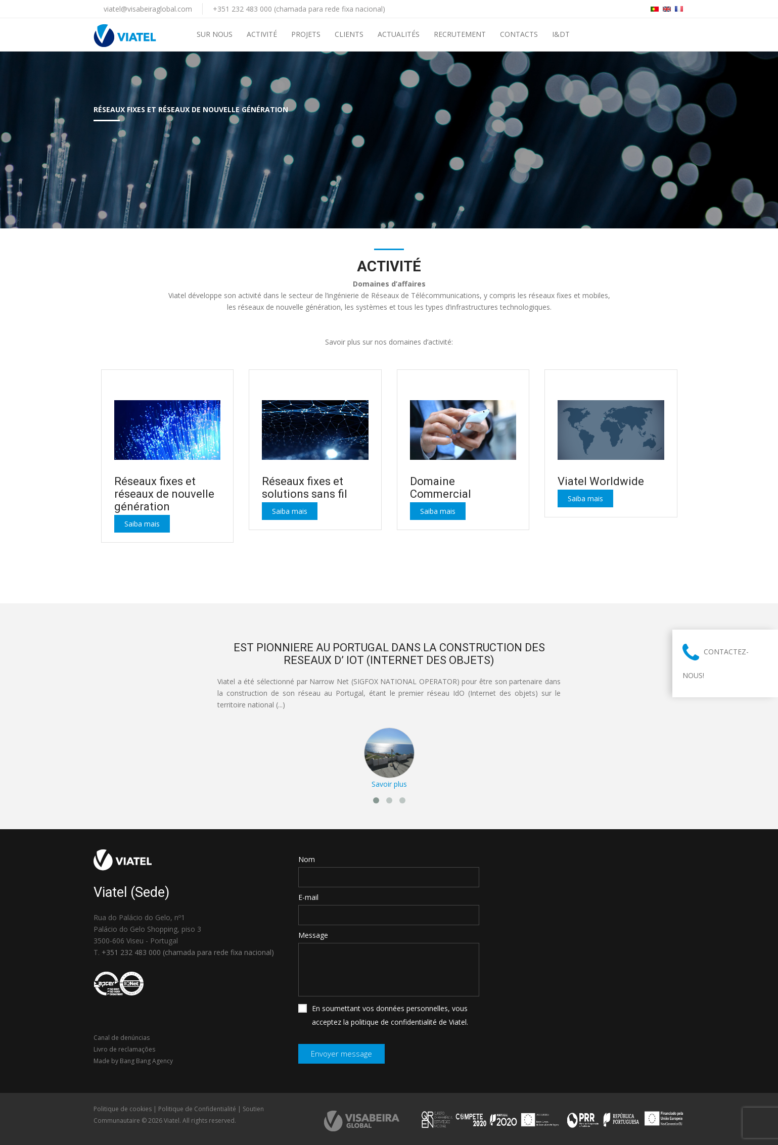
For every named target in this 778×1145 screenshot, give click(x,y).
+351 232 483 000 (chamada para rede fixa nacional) (299, 9)
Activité (262, 34)
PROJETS (306, 34)
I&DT (561, 34)
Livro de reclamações (124, 1049)
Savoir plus (389, 784)
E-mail (308, 897)
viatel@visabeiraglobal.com (148, 9)
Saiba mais (142, 524)
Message (313, 935)
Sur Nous (215, 34)
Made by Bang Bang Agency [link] (133, 1061)
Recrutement (460, 34)
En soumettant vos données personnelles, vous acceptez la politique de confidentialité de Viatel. (383, 1015)
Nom (306, 859)
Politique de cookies (123, 1109)
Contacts (519, 34)
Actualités (399, 34)
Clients (349, 34)
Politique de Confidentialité (197, 1109)
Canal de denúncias (122, 1037)
